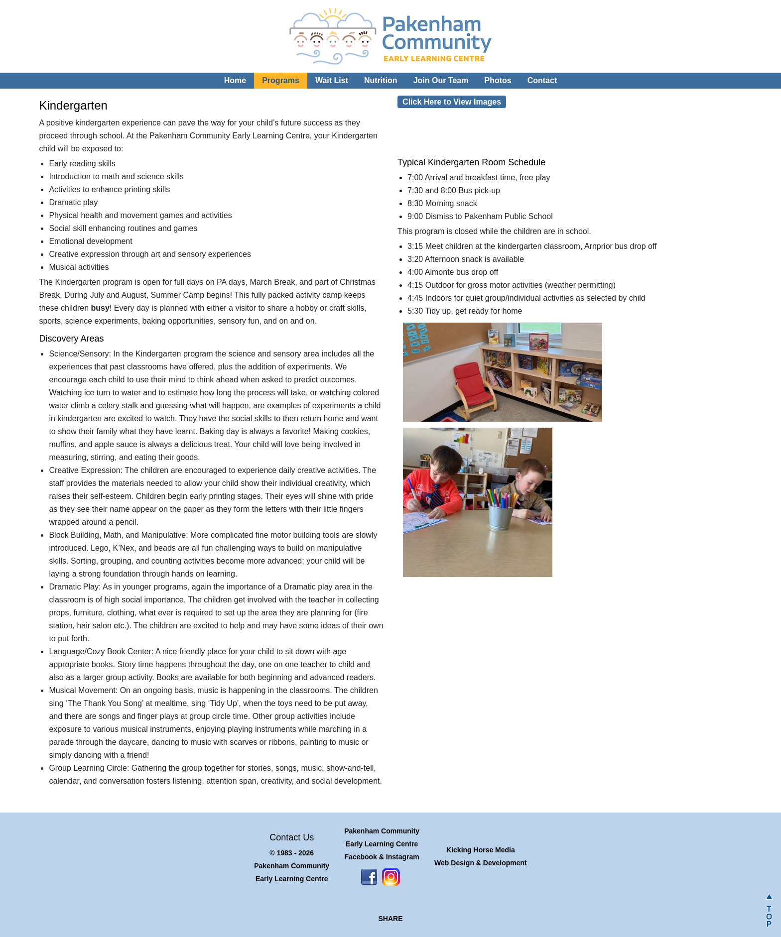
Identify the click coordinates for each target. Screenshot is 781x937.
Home (235, 80)
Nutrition (380, 80)
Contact (542, 80)
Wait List (331, 80)
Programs (280, 80)
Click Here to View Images (451, 102)
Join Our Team (441, 80)
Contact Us (291, 837)
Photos (497, 80)
